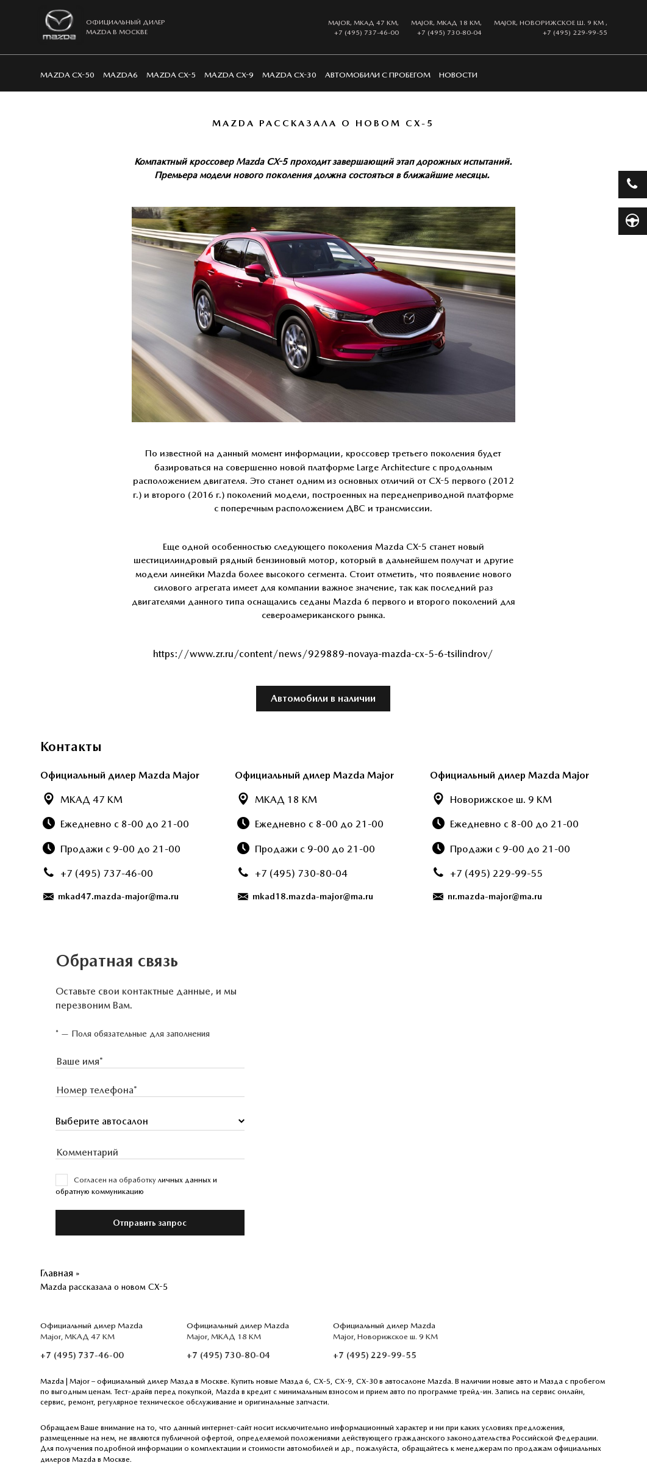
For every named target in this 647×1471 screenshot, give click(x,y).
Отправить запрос (150, 1223)
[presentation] (150, 1061)
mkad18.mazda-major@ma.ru (305, 896)
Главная (56, 1273)
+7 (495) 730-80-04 (449, 33)
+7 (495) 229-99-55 (575, 33)
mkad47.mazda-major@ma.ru (111, 896)
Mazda (52, 1381)
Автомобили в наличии (323, 698)
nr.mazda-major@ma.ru (487, 896)
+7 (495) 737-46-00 (366, 33)
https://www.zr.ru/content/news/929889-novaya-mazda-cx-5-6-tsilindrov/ (323, 654)
